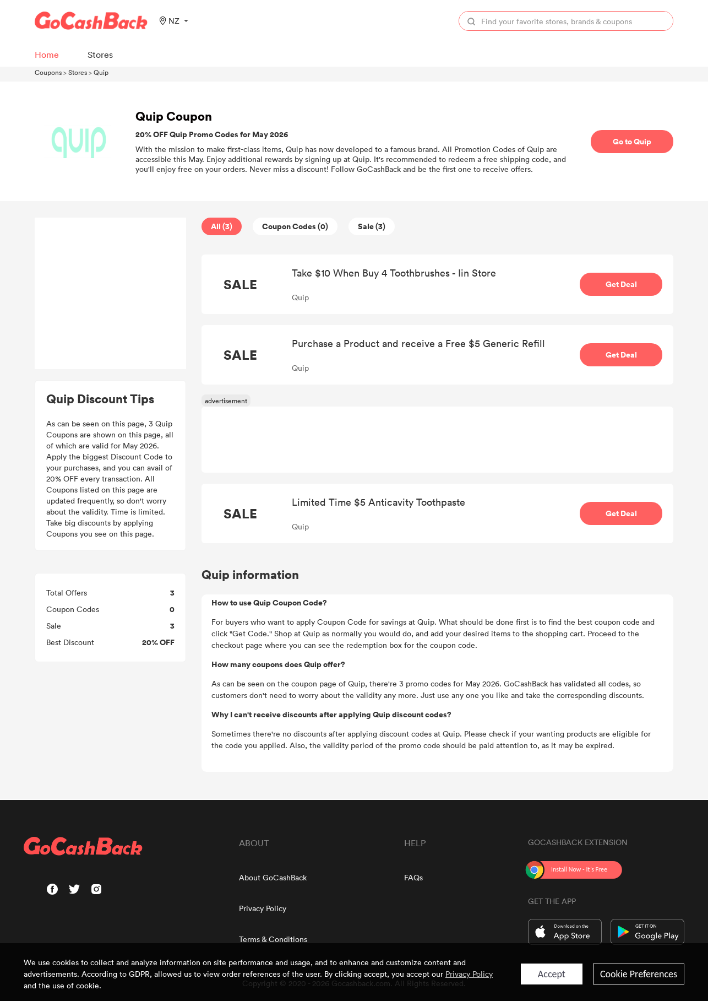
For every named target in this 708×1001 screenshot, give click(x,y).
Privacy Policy (262, 908)
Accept (551, 974)
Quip (101, 72)
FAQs (413, 877)
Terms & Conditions (273, 939)
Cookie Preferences (638, 974)
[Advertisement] (110, 293)
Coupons (48, 72)
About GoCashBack (273, 877)
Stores (77, 72)
